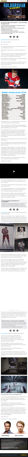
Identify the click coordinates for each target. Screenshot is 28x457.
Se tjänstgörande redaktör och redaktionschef (9, 455)
